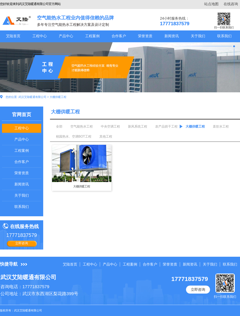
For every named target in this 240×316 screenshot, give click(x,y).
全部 (59, 126)
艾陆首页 (13, 36)
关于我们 (198, 36)
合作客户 (119, 36)
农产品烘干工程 (166, 126)
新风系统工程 (137, 126)
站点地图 (211, 4)
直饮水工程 (221, 126)
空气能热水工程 (81, 126)
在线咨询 (231, 4)
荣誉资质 (145, 36)
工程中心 (39, 36)
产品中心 (66, 36)
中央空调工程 (110, 126)
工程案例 (92, 36)
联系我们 (224, 36)
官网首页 (21, 114)
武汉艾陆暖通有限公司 (32, 97)
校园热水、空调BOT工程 (73, 136)
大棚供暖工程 (58, 97)
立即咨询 (21, 243)
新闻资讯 (171, 36)
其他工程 (105, 136)
